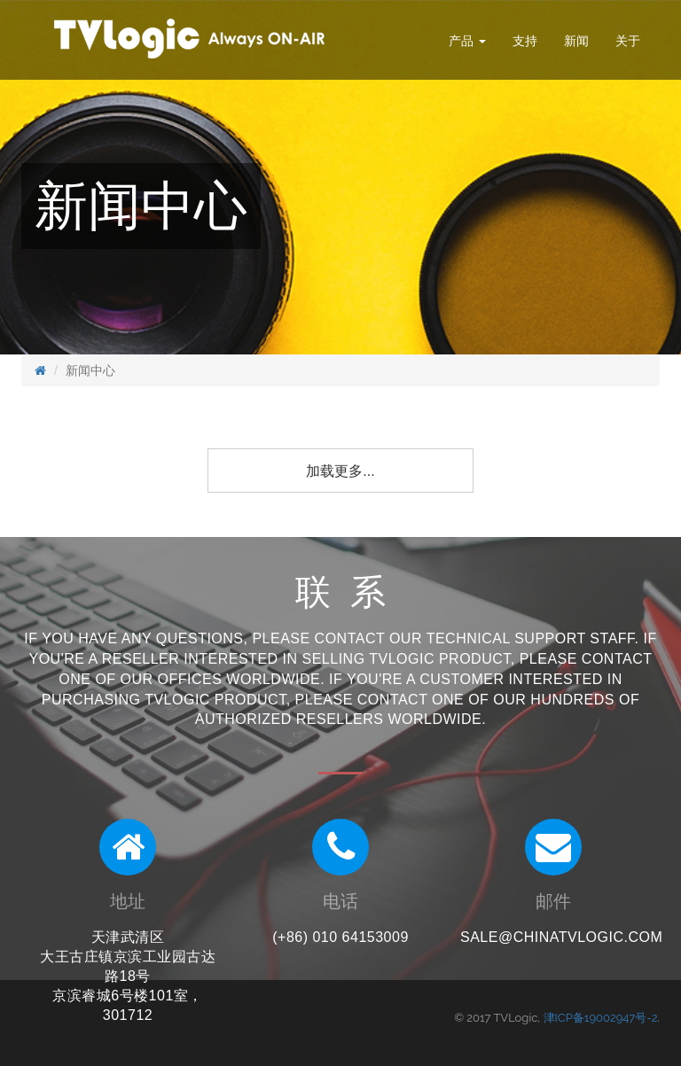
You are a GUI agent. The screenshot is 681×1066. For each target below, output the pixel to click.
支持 (525, 41)
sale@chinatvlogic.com (561, 937)
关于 (627, 41)
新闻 (576, 41)
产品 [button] (467, 41)
